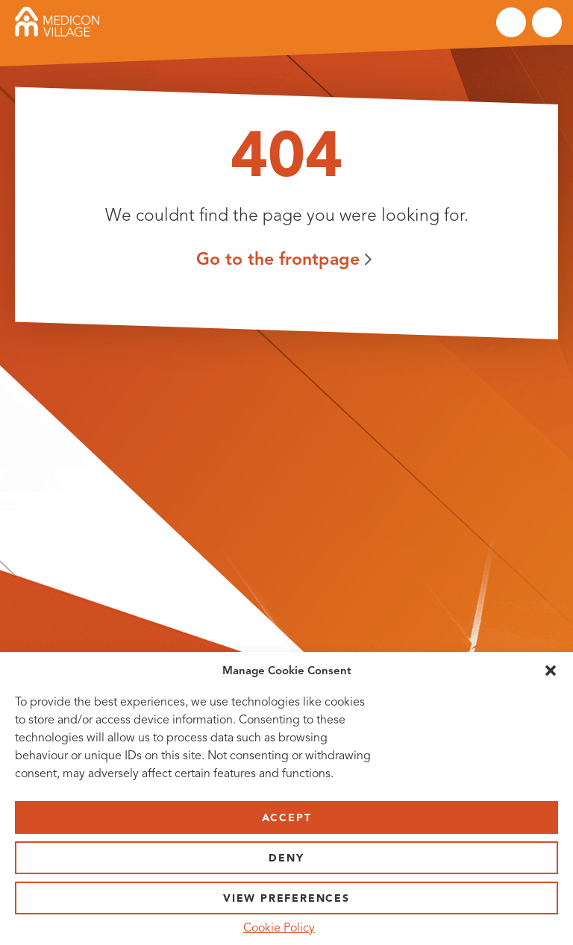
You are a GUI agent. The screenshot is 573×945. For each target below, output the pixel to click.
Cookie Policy (279, 927)
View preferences (286, 898)
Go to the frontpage (278, 258)
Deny (286, 858)
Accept (287, 817)
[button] (550, 670)
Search (511, 22)
